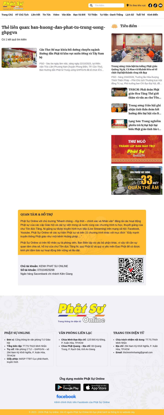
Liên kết (35, 14)
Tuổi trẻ (140, 14)
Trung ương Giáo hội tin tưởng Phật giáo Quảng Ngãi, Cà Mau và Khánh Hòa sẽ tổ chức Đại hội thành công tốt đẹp (134, 69)
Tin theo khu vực (136, 5)
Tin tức (47, 14)
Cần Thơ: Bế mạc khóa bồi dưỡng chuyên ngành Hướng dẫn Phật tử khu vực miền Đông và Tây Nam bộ (71, 53)
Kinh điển (153, 14)
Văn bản (66, 14)
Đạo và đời (79, 14)
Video (56, 14)
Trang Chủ (7, 14)
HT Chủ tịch (22, 14)
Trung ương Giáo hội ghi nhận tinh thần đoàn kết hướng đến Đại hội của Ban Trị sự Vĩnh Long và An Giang (145, 113)
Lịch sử (130, 14)
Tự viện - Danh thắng (111, 14)
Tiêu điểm (128, 26)
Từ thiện (92, 14)
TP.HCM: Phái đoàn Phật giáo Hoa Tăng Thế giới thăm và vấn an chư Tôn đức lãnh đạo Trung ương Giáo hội (145, 97)
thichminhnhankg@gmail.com (138, 352)
